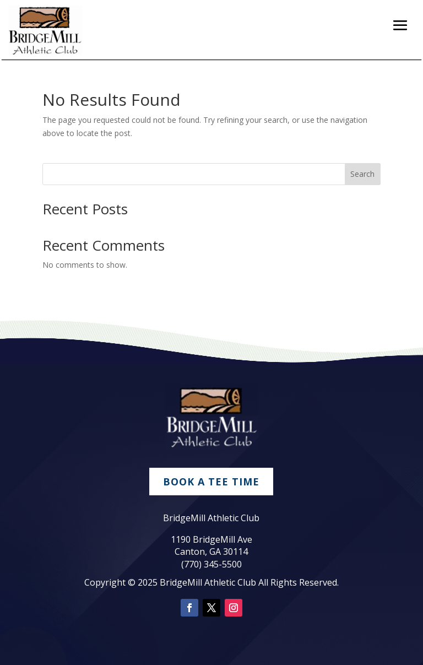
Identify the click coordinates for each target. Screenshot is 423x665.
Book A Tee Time (211, 481)
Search (362, 174)
